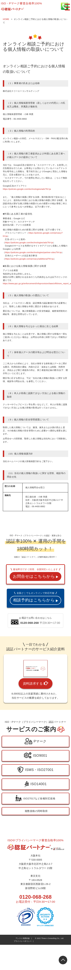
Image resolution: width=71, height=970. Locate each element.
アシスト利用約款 (23, 968)
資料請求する (35, 713)
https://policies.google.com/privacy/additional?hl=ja (30, 259)
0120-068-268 (35, 927)
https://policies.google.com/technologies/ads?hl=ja (27, 189)
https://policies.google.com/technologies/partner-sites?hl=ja (34, 252)
